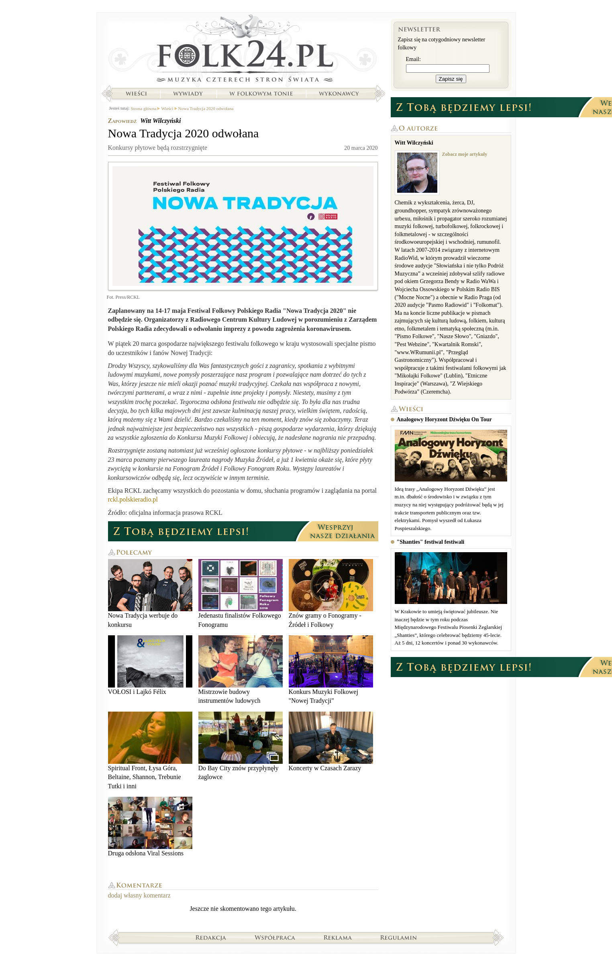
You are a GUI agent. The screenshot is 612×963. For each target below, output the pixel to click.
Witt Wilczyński (160, 120)
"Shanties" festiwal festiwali (431, 542)
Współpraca (275, 937)
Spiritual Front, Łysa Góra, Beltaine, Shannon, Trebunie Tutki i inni (150, 751)
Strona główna (243, 50)
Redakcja (211, 937)
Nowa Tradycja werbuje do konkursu (150, 593)
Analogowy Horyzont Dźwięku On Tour (444, 419)
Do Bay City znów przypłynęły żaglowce (240, 746)
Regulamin (398, 937)
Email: (413, 59)
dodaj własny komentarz (139, 895)
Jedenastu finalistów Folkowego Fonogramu (240, 593)
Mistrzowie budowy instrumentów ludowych (240, 669)
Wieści (136, 93)
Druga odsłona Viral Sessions (150, 827)
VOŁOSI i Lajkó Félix (150, 665)
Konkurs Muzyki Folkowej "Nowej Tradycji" (331, 669)
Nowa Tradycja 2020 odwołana (206, 108)
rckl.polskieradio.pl (133, 499)
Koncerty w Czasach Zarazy (331, 741)
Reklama (338, 937)
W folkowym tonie (261, 93)
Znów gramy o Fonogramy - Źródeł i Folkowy (331, 593)
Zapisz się (451, 79)
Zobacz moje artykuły (465, 154)
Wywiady (188, 93)
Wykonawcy (340, 93)
